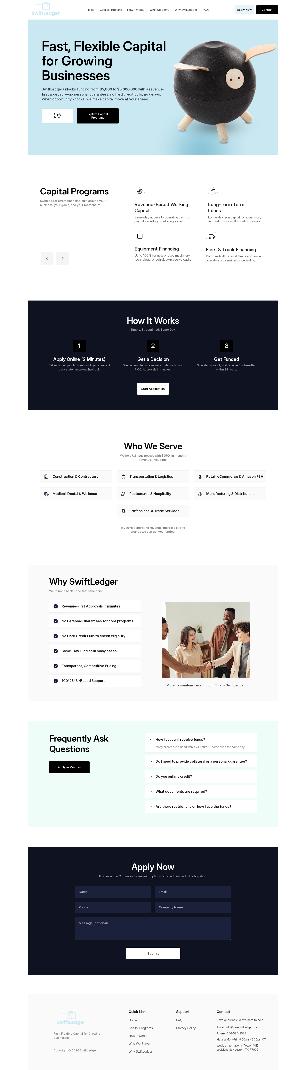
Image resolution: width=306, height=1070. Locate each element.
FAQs (206, 9)
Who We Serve (159, 9)
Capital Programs (111, 9)
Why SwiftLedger (186, 9)
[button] (47, 258)
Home (90, 9)
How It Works (135, 9)
